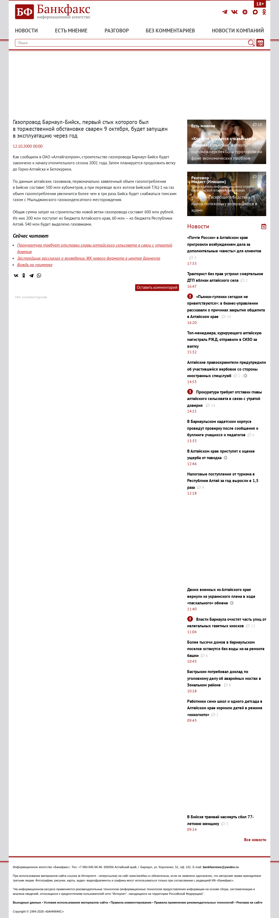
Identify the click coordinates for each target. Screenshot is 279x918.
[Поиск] (251, 42)
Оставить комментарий (157, 287)
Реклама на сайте (249, 902)
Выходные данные (27, 902)
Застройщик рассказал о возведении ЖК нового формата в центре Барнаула (88, 258)
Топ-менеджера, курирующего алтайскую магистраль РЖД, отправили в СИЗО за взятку (224, 339)
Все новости (255, 839)
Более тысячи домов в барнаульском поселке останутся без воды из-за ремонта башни (225, 649)
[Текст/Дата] (260, 43)
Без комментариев (170, 30)
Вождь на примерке (34, 264)
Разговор (117, 30)
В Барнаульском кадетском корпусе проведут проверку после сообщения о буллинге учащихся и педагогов (222, 428)
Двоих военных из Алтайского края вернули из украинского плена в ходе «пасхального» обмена (221, 596)
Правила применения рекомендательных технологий (194, 902)
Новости (26, 30)
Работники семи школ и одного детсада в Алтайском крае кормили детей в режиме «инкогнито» (224, 708)
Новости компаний (238, 30)
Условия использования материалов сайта (76, 902)
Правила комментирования (131, 902)
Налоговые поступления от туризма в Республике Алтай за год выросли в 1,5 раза (223, 480)
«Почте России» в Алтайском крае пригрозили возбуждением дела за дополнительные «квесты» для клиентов (224, 244)
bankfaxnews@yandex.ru (221, 867)
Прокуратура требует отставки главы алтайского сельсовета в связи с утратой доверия (224, 398)
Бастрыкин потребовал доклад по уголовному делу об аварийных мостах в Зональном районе (224, 678)
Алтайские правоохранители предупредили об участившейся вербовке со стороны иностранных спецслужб (226, 369)
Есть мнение (71, 30)
